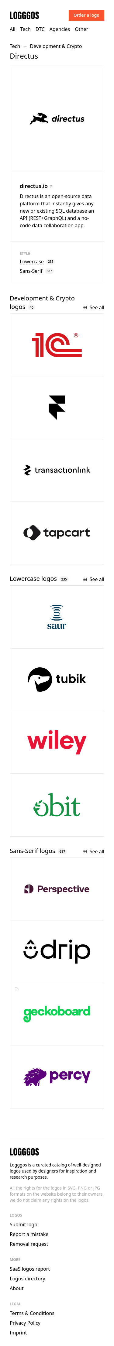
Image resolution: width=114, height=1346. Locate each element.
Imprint (18, 1332)
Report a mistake (29, 1234)
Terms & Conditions (32, 1313)
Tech (25, 29)
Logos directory (27, 1278)
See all (93, 307)
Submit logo (23, 1224)
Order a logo (86, 15)
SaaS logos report (30, 1269)
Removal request (29, 1244)
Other (81, 29)
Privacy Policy (25, 1323)
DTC (40, 29)
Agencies (60, 29)
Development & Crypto (56, 46)
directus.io (36, 186)
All (12, 29)
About (16, 1288)
